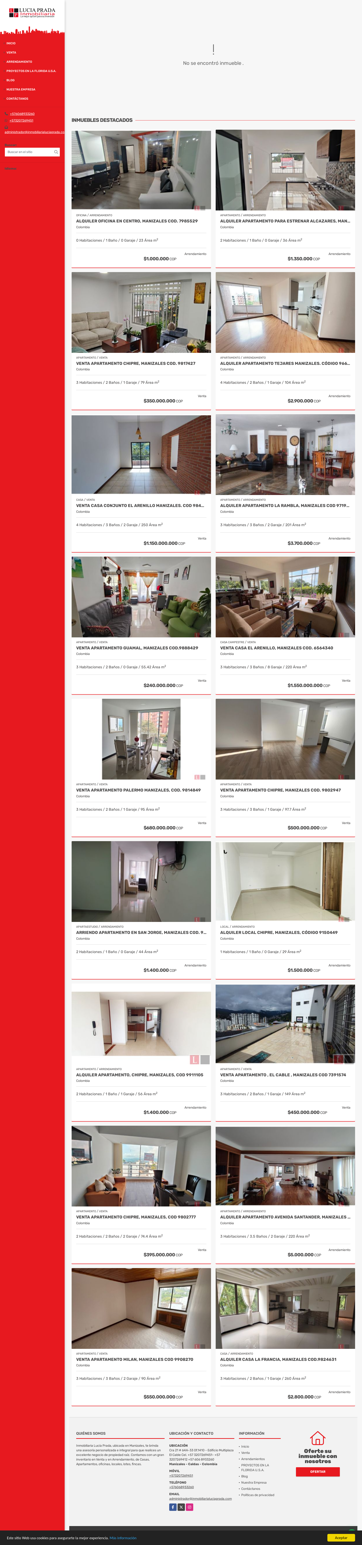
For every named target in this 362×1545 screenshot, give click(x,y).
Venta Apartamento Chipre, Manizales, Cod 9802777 (136, 1217)
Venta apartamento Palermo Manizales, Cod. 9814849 (138, 790)
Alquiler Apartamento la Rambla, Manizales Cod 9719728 (285, 505)
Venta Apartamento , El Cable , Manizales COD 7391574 (283, 1075)
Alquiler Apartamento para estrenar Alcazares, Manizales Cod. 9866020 (285, 221)
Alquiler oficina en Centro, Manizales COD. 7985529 (137, 221)
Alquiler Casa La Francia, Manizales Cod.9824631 (278, 1359)
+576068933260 (22, 114)
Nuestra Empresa (20, 89)
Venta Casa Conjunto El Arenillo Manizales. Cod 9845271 (141, 505)
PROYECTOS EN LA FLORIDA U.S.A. (31, 71)
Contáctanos (17, 98)
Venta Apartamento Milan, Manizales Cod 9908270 (134, 1359)
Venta (11, 52)
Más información (123, 1538)
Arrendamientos (253, 1459)
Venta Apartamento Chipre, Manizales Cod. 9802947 (280, 790)
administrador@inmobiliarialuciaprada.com (36, 132)
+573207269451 (21, 121)
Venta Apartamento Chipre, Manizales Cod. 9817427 (135, 363)
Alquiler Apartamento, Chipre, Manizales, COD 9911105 (139, 1075)
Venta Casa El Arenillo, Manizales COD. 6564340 (276, 648)
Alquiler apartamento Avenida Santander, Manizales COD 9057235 (285, 1217)
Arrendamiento (19, 61)
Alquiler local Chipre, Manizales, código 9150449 (279, 932)
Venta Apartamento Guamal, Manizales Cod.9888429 (137, 648)
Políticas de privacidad (257, 1495)
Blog (10, 80)
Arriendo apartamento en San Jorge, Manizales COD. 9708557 (141, 932)
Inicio (10, 43)
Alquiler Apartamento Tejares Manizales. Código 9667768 (285, 363)
